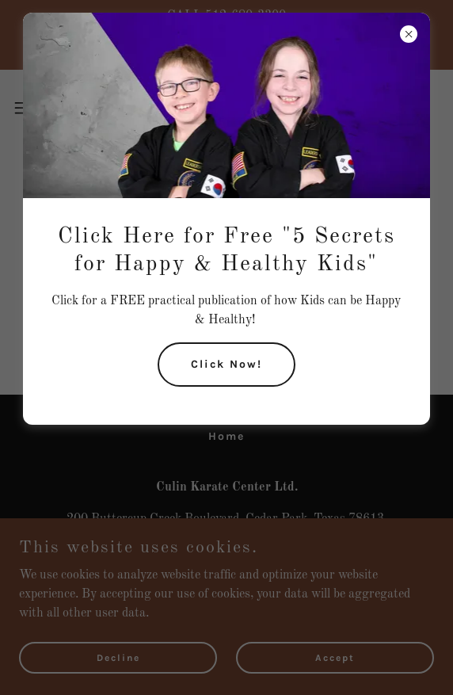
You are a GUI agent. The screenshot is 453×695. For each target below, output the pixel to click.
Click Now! (226, 364)
